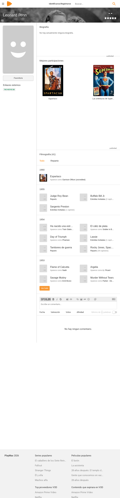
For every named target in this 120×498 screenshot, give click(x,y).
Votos (68, 312)
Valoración (55, 312)
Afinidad (80, 312)
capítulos (110, 199)
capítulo (70, 210)
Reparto (55, 160)
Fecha (42, 312)
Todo (42, 160)
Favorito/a (18, 78)
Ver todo (44, 288)
